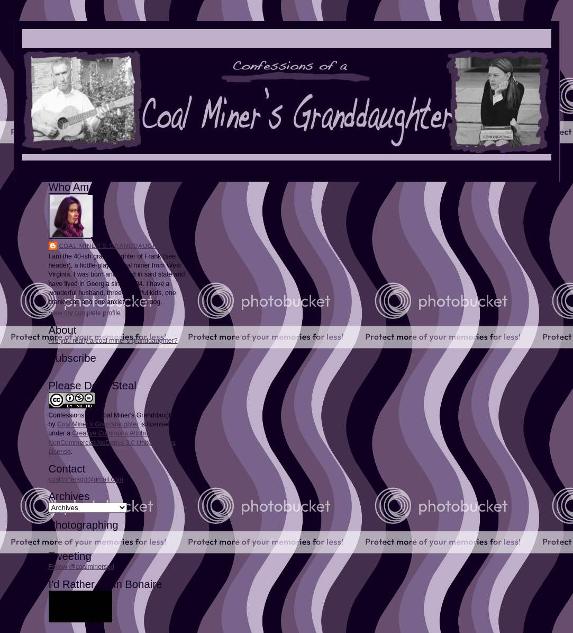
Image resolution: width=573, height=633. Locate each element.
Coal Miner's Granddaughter (115, 246)
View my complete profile (85, 313)
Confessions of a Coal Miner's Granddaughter (114, 415)
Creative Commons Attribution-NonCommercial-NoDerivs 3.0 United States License (112, 442)
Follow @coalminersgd (81, 566)
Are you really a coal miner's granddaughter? (113, 340)
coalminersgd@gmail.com (86, 479)
